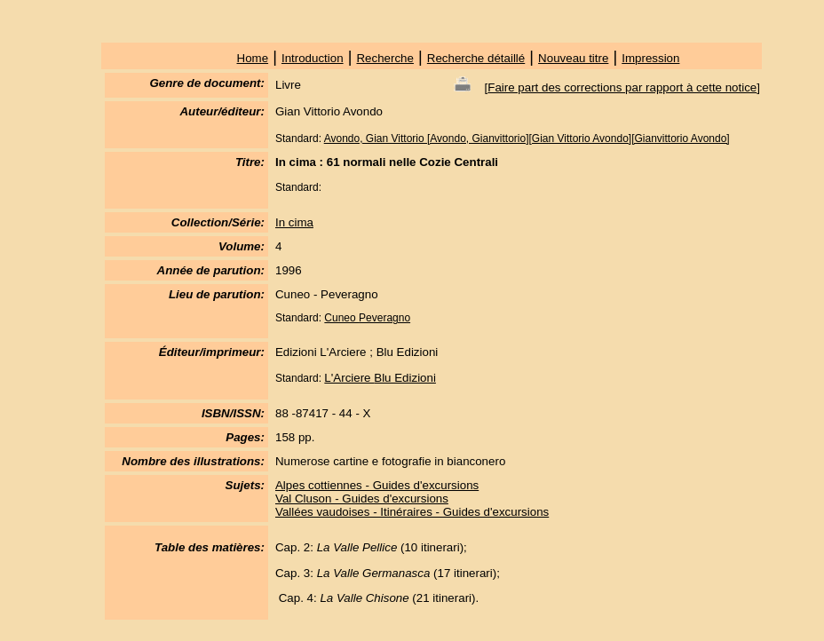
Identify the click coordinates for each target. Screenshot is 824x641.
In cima (294, 222)
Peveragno (384, 318)
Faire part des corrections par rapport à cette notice (622, 87)
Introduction (312, 58)
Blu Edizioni (405, 377)
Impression (650, 58)
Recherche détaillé (476, 58)
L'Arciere (349, 377)
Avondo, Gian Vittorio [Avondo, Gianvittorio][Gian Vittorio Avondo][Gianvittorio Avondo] (527, 138)
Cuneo (341, 318)
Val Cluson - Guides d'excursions (361, 498)
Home (253, 58)
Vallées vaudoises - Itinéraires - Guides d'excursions (412, 511)
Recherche (384, 58)
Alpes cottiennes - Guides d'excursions (377, 485)
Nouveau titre (573, 58)
